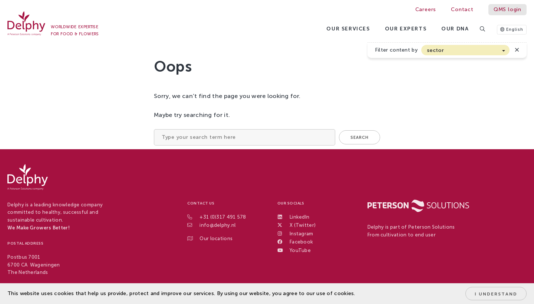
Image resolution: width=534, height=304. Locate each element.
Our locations (216, 238)
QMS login (507, 9)
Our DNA (455, 29)
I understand (496, 294)
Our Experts (406, 29)
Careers (425, 9)
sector (435, 50)
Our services (348, 29)
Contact (462, 9)
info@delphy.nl (217, 225)
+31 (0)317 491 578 (223, 217)
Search (359, 137)
